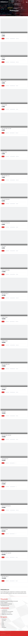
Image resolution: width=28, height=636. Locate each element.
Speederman (4, 2)
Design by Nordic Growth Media (5, 635)
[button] (26, 2)
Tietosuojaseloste (3, 633)
